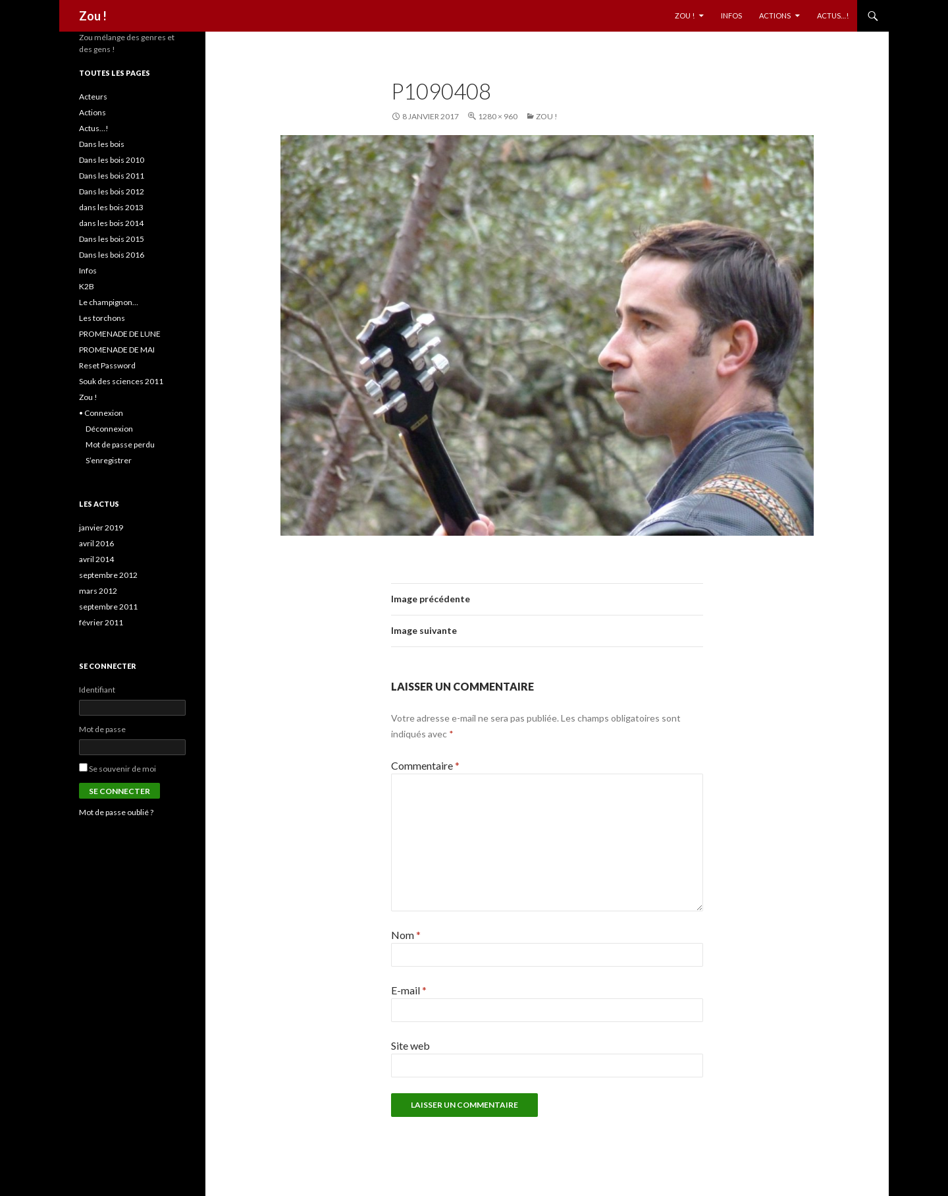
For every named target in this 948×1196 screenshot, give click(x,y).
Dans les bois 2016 (111, 255)
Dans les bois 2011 (111, 176)
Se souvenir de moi (122, 769)
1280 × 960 (497, 116)
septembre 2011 (108, 607)
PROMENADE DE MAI (117, 350)
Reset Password (107, 365)
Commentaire (425, 765)
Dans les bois (101, 144)
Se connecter (119, 791)
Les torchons (102, 318)
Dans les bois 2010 (111, 160)
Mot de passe (102, 729)
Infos (731, 15)
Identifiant (97, 690)
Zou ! (93, 16)
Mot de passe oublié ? (116, 812)
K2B (86, 286)
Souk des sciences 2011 (121, 381)
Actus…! (833, 15)
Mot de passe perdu (120, 444)
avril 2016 (96, 543)
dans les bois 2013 (111, 207)
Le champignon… (108, 302)
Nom (406, 934)
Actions (775, 15)
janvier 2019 (101, 527)
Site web (410, 1045)
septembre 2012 (108, 575)
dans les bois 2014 (111, 223)
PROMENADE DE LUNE (120, 334)
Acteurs (93, 96)
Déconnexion (109, 429)
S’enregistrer (109, 460)
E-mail (409, 990)
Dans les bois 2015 (111, 239)
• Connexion (101, 413)
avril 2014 (96, 559)
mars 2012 (98, 591)
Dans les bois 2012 (111, 191)
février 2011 (101, 622)
